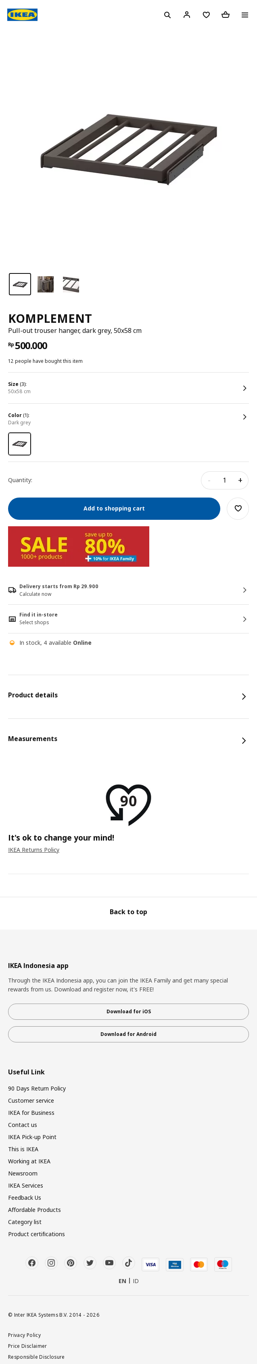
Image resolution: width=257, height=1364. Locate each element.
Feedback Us (24, 1197)
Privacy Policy (24, 1335)
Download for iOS (129, 1011)
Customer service (31, 1100)
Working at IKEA (29, 1161)
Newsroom (23, 1173)
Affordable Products (34, 1210)
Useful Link (26, 1072)
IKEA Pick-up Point (32, 1137)
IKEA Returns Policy (33, 850)
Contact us (22, 1125)
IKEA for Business (31, 1112)
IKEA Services (25, 1185)
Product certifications (36, 1234)
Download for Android (128, 1034)
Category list (25, 1222)
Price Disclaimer (27, 1346)
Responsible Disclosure (36, 1356)
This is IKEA (23, 1149)
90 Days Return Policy (37, 1088)
